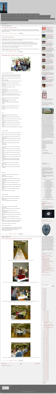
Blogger (33, 391)
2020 (44, 297)
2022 (44, 294)
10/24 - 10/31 (46, 329)
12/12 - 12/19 (46, 313)
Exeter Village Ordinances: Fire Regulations (9, 15)
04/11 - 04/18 (46, 362)
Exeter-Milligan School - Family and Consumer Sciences (12, 55)
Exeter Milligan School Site (46, 259)
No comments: (15, 33)
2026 (44, 289)
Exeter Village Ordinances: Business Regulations (9, 17)
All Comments (4, 388)
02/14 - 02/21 (46, 372)
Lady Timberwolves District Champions (9, 27)
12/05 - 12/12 (46, 314)
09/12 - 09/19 (46, 337)
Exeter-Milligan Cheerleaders (46, 260)
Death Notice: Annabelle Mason (8, 37)
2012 (44, 307)
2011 (44, 308)
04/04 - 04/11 (46, 363)
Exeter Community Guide (50, 18)
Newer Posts (4, 363)
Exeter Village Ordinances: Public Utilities (24, 15)
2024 (44, 292)
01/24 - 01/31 (46, 376)
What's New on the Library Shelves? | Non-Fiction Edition (50, 78)
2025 (44, 290)
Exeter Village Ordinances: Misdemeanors (42, 17)
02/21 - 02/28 (46, 371)
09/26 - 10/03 (46, 334)
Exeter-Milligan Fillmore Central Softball (47, 261)
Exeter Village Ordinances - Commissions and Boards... (11, 18)
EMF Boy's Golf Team (49, 53)
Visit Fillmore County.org (45, 272)
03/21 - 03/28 (46, 366)
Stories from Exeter (24, 18)
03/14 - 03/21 (46, 367)
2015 (44, 303)
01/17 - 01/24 (46, 377)
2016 (44, 302)
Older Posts (37, 363)
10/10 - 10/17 (46, 332)
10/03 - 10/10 (46, 333)
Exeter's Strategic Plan (40, 18)
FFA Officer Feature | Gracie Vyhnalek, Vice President (50, 66)
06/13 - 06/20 (46, 351)
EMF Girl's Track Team (49, 47)
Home (3, 14)
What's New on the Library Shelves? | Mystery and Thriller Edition (50, 28)
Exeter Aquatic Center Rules (6, 20)
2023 (44, 293)
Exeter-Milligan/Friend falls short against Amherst (50, 35)
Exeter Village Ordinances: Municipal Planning (31, 14)
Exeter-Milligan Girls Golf (45, 263)
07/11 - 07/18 (46, 347)
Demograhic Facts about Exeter (46, 267)
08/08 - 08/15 (46, 342)
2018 (44, 299)
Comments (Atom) (8, 365)
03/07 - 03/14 (46, 368)
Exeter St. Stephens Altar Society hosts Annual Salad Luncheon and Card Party (17, 238)
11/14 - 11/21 (46, 318)
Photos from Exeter (32, 18)
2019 (44, 298)
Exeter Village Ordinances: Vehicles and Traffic (26, 17)
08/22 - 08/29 (46, 339)
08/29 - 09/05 (46, 338)
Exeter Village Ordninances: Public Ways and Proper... (41, 15)
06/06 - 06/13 (46, 352)
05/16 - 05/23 (46, 356)
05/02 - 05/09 (46, 358)
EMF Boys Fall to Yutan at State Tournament (49, 84)
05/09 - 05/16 (46, 357)
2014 (44, 304)
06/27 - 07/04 (46, 348)
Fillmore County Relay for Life (46, 269)
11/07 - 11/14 (46, 319)
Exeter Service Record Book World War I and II (20, 20)
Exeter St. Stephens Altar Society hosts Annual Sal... (48, 328)
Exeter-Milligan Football (45, 262)
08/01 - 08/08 (46, 343)
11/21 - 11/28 (46, 317)
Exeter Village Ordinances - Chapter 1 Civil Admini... (14, 14)
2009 (44, 381)
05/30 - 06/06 (46, 353)
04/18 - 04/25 (46, 361)
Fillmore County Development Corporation (48, 268)
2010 (44, 309)
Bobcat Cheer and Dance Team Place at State (49, 59)
